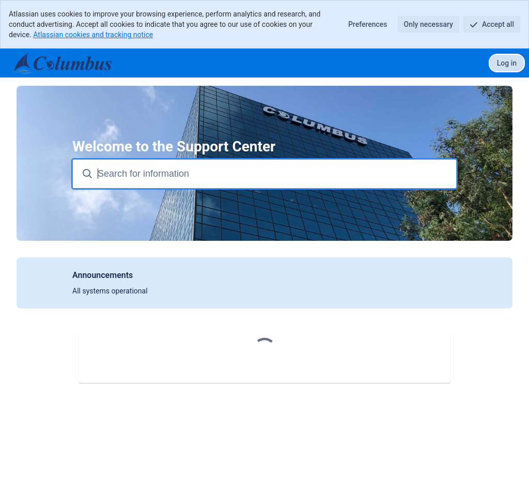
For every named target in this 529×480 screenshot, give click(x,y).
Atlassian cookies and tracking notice (93, 34)
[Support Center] (61, 63)
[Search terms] (276, 174)
